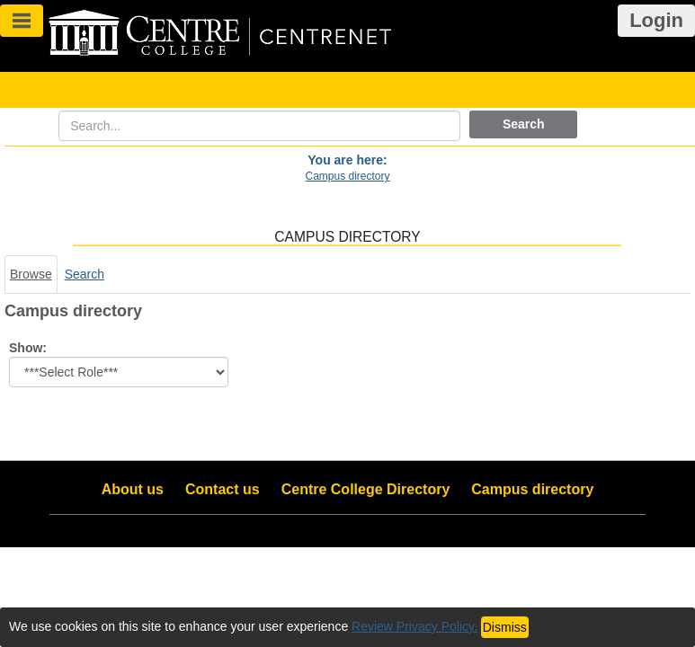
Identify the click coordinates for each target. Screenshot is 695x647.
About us (133, 489)
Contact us (222, 489)
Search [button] (524, 124)
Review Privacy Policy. (414, 626)
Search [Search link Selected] (84, 274)
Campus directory (347, 176)
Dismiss (505, 627)
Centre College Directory (365, 489)
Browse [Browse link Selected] (31, 274)
